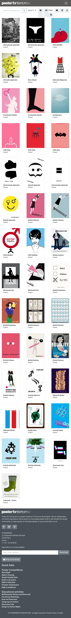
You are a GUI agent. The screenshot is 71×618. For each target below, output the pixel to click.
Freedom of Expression (10, 585)
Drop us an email (11, 559)
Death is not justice (9, 580)
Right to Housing (8, 575)
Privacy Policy (51, 613)
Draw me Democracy (9, 599)
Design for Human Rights (11, 607)
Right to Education (8, 582)
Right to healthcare (9, 587)
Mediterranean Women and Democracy (16, 594)
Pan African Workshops (10, 597)
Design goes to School (10, 602)
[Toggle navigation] (66, 3)
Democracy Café (8, 604)
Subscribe (64, 552)
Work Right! (6, 572)
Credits (60, 613)
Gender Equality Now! (10, 577)
